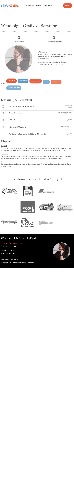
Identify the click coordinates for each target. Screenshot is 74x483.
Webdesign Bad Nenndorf (9, 263)
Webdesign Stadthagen (26, 263)
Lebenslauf (39, 5)
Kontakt (69, 5)
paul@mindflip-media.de (11, 243)
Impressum (14, 259)
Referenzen (49, 5)
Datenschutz (5, 259)
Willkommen (30, 5)
